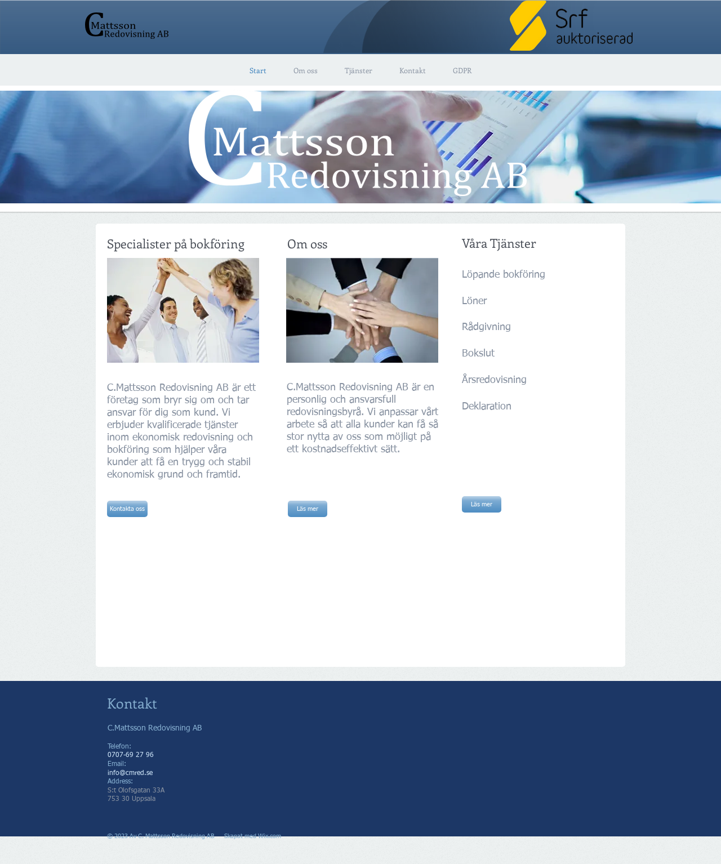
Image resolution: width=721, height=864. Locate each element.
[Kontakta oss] (127, 509)
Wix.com (269, 836)
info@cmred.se (130, 773)
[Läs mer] (307, 509)
